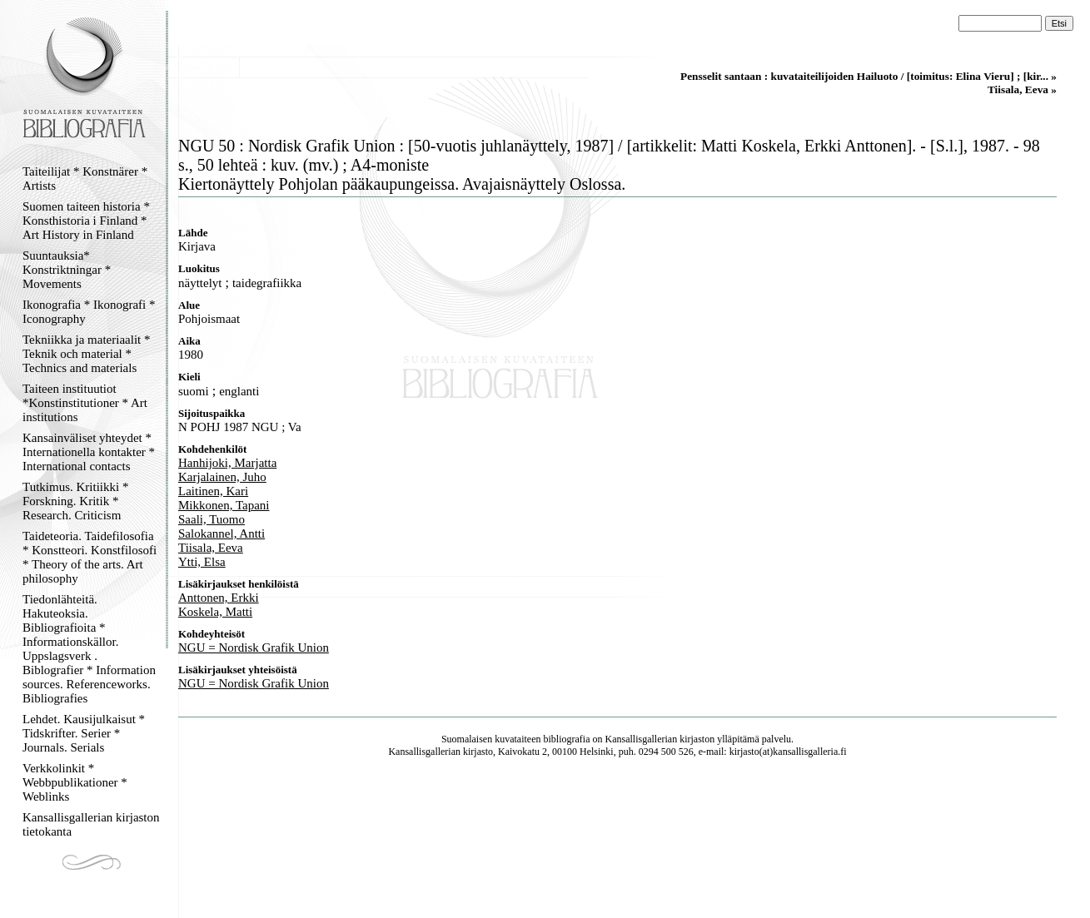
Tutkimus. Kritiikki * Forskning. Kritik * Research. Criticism (75, 501)
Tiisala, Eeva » (1022, 89)
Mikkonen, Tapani (224, 505)
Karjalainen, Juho (222, 477)
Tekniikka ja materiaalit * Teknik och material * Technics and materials (86, 354)
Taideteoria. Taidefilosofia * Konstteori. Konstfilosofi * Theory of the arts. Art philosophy (89, 557)
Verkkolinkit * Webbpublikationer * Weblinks (74, 782)
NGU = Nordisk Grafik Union (253, 647)
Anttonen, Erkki (218, 597)
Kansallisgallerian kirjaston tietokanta (91, 824)
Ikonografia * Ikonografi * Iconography (89, 311)
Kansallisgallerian (641, 739)
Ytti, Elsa (202, 561)
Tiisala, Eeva (210, 547)
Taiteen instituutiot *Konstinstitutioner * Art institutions (84, 403)
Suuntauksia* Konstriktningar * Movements (66, 269)
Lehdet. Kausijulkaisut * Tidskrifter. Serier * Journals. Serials (83, 733)
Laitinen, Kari (213, 491)
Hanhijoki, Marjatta (227, 462)
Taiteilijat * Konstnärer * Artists (84, 178)
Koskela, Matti (215, 611)
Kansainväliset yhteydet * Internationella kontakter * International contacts (88, 452)
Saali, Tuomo (211, 519)
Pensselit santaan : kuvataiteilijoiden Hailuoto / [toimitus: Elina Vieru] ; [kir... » (868, 76)
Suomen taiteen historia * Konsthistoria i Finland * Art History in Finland (86, 220)
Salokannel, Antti (221, 533)
